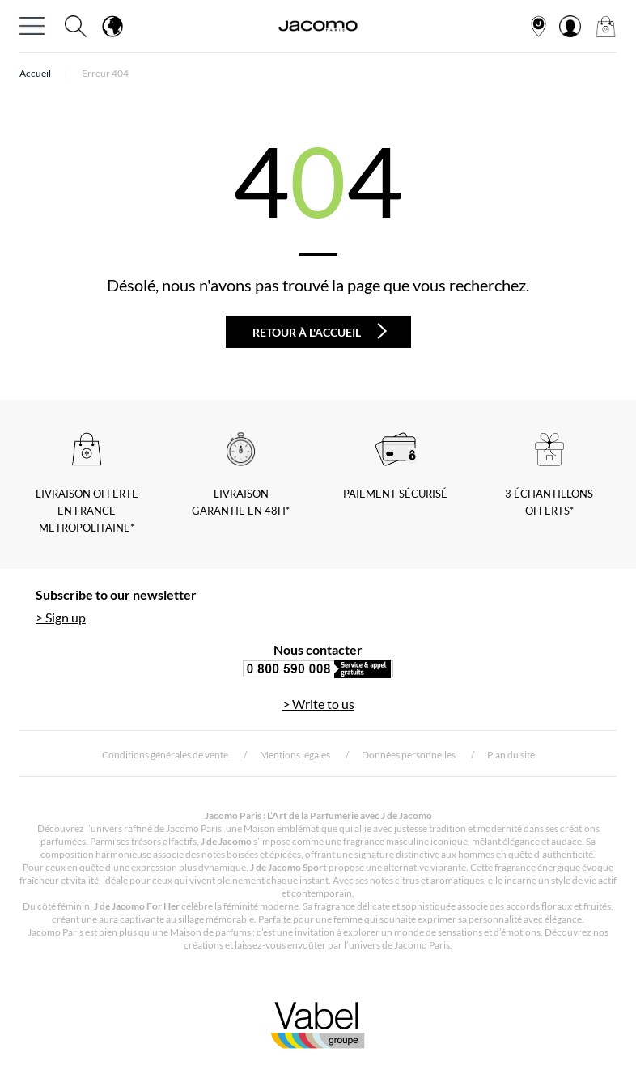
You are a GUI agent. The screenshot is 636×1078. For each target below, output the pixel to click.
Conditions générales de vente (165, 755)
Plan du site (511, 755)
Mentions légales (295, 755)
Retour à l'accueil (319, 331)
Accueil (35, 73)
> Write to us (318, 703)
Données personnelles (409, 755)
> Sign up (61, 617)
